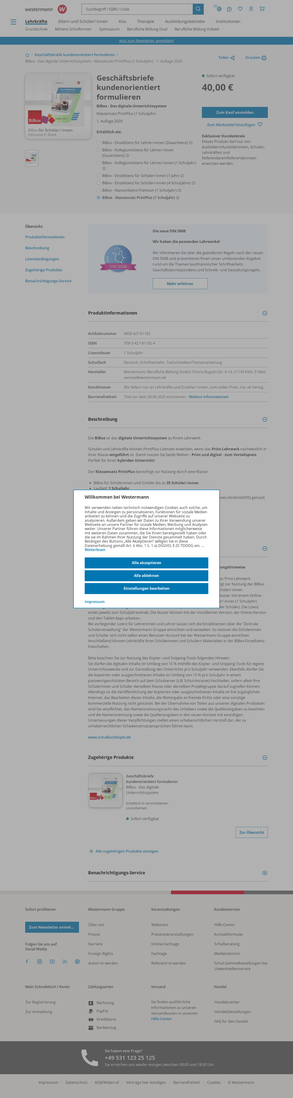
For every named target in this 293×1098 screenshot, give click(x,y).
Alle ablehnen (146, 575)
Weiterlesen (95, 549)
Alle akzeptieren (146, 562)
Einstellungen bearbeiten (147, 588)
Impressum (95, 601)
